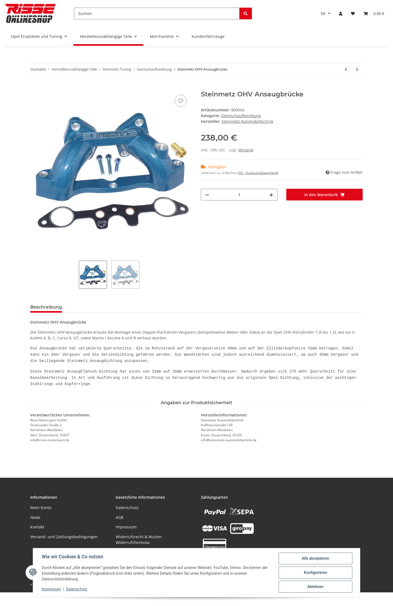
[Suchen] (157, 13)
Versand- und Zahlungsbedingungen (64, 536)
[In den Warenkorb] (34, 87)
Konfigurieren (315, 572)
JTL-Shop (364, 599)
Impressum (126, 526)
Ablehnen (315, 586)
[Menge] (239, 194)
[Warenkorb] (374, 13)
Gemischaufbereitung (241, 115)
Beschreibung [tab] (46, 307)
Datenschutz (127, 507)
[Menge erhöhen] (271, 194)
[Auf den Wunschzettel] (181, 101)
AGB (119, 517)
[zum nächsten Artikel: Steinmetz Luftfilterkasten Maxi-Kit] (357, 69)
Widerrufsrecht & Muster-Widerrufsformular (139, 539)
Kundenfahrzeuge (208, 36)
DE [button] (323, 13)
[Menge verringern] (207, 194)
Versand (245, 150)
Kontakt (37, 526)
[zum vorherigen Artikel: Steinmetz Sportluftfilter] (346, 69)
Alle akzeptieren (315, 558)
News (35, 517)
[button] (341, 13)
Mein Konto (40, 507)
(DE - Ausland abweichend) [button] (258, 172)
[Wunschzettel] (353, 13)
